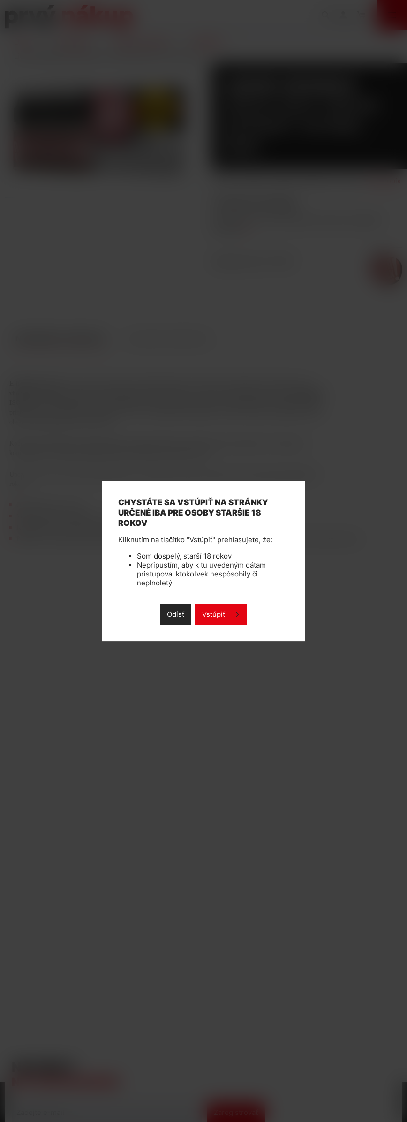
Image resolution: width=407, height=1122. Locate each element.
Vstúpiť (213, 614)
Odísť (175, 614)
